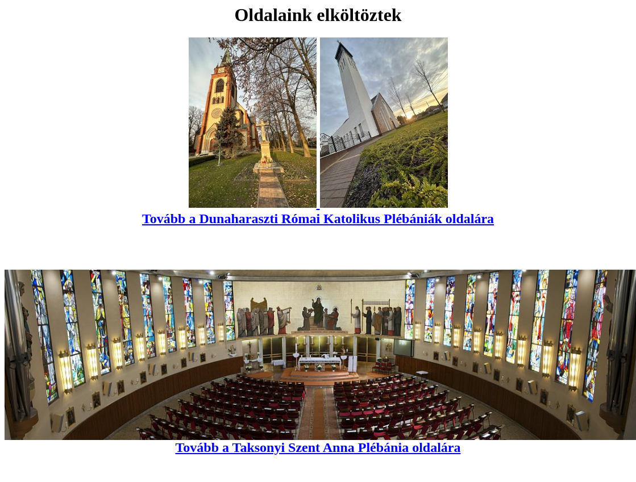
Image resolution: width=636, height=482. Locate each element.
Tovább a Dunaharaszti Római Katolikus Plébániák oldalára (318, 211)
